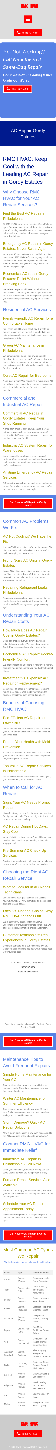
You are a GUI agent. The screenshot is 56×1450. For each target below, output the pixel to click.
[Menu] (28, 19)
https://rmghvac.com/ (28, 971)
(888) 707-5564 (28, 967)
